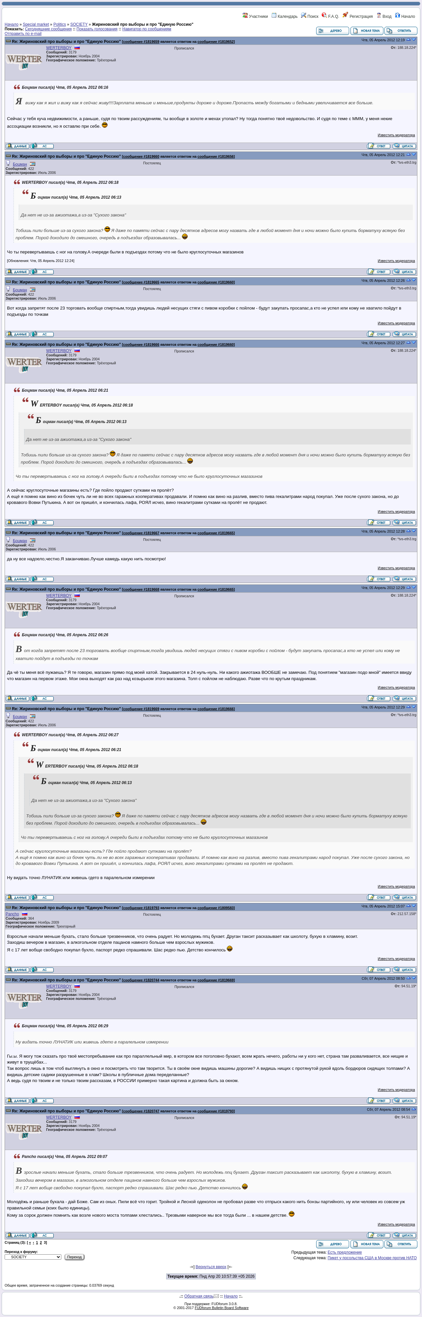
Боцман (20, 164)
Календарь (284, 16)
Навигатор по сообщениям (146, 29)
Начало (405, 16)
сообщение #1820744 (141, 980)
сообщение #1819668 (141, 589)
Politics (59, 24)
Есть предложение (345, 1252)
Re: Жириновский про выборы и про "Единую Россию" (66, 41)
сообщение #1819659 (141, 42)
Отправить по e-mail (23, 33)
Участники (255, 16)
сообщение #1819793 (141, 908)
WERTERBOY (59, 48)
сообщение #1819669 (141, 709)
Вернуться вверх (211, 1267)
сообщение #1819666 (141, 344)
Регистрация (358, 16)
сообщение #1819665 (141, 282)
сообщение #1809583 (215, 908)
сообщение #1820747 (141, 1111)
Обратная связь (198, 1296)
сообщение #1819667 (141, 533)
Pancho (12, 914)
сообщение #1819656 (215, 156)
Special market (36, 24)
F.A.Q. (330, 16)
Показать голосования (96, 29)
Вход (383, 16)
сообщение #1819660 (141, 156)
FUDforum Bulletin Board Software (222, 1308)
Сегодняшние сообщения (48, 29)
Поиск (309, 16)
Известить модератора (396, 135)
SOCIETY (78, 24)
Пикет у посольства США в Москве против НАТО (372, 1258)
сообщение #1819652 (215, 42)
